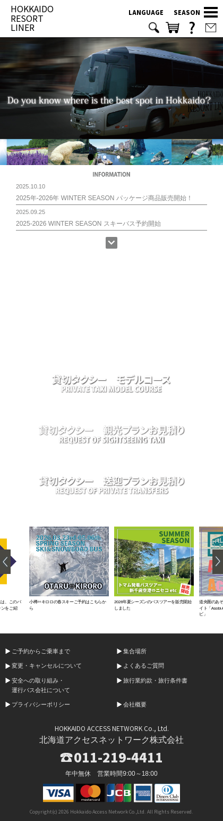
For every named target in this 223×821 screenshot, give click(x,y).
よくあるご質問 (143, 665)
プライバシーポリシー (41, 704)
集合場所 (135, 651)
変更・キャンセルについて (47, 665)
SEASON (187, 12)
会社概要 (135, 704)
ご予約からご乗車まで (41, 651)
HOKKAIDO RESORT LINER (32, 18)
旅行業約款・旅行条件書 (155, 680)
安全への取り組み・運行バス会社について (41, 685)
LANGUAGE (146, 12)
